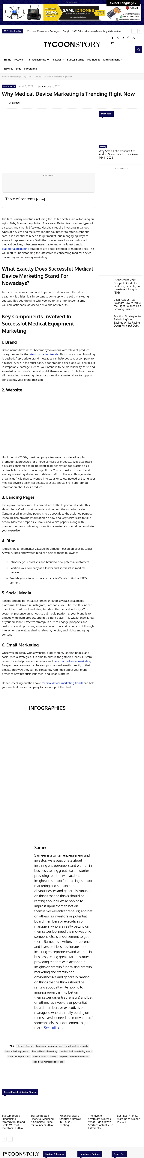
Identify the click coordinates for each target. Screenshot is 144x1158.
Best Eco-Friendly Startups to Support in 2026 (129, 1118)
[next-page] (10, 1138)
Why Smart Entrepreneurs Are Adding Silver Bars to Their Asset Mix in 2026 (120, 152)
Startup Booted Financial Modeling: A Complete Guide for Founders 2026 (43, 1120)
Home (5, 76)
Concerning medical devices (49, 1046)
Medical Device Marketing (44, 1051)
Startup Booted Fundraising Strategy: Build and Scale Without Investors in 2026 (14, 1121)
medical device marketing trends (62, 683)
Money (103, 146)
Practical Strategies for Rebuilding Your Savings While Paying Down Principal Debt (127, 315)
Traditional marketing (15, 249)
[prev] (133, 31)
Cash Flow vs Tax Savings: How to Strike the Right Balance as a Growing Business (126, 299)
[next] (139, 31)
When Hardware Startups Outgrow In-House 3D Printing (71, 1118)
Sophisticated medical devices (74, 1056)
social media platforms (18, 1056)
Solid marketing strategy (44, 1056)
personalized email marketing (72, 661)
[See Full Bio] (63, 1027)
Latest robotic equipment (16, 1051)
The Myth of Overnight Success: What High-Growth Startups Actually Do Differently (100, 1121)
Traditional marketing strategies (48, 1061)
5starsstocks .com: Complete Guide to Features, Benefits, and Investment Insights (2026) (126, 281)
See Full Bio (53, 1028)
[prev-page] (4, 1138)
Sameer (16, 102)
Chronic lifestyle (24, 1046)
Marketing (15, 76)
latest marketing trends (43, 354)
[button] (138, 49)
